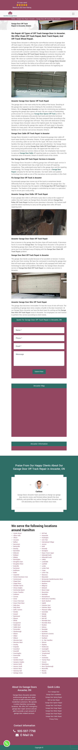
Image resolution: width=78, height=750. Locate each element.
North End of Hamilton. (49, 599)
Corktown (16, 594)
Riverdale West (46, 623)
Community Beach (19, 590)
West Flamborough (47, 666)
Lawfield (44, 564)
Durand (15, 614)
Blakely (15, 557)
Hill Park (44, 533)
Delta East (16, 605)
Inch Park (45, 540)
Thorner (44, 656)
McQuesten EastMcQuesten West (52, 579)
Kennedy (44, 549)
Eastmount (16, 616)
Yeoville (44, 673)
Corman (15, 597)
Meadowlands (46, 581)
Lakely (44, 560)
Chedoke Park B (18, 586)
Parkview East (46, 605)
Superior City (46, 651)
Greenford (16, 649)
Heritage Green (18, 673)
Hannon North (17, 664)
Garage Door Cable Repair (54, 716)
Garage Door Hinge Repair (54, 708)
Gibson (15, 634)
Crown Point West (18, 603)
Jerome (44, 544)
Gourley (15, 645)
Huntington (45, 538)
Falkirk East (16, 625)
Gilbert (15, 636)
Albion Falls (16, 536)
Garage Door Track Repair (54, 705)
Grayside (16, 647)
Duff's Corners (17, 610)
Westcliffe (45, 669)
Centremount (17, 579)
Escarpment (17, 623)
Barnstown (16, 544)
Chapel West (17, 584)
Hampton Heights (18, 662)
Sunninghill (45, 649)
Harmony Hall (17, 671)
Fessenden (16, 629)
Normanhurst (46, 597)
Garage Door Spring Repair (54, 697)
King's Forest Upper (48, 553)
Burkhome (16, 570)
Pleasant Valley (46, 610)
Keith (43, 546)
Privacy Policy (53, 719)
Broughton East (18, 562)
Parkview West (46, 608)
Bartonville (16, 546)
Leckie (44, 566)
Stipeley (44, 645)
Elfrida (15, 621)
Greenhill (16, 651)
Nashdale (45, 594)
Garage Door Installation (53, 695)
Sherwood (45, 636)
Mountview (45, 592)
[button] (32, 484)
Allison (15, 538)
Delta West (16, 608)
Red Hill (44, 618)
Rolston (44, 627)
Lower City (45, 573)
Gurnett (15, 658)
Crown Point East (18, 601)
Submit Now (39, 371)
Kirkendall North (46, 555)
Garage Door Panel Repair (54, 714)
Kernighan (45, 551)
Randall (44, 616)
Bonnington (16, 560)
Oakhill (44, 603)
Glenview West (18, 642)
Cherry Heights (17, 588)
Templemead (46, 653)
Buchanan (16, 568)
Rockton (44, 625)
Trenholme (45, 658)
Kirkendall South (47, 557)
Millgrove (44, 586)
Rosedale (44, 629)
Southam (44, 638)
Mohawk (44, 588)
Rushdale (44, 632)
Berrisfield (16, 551)
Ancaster (16, 540)
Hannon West (17, 669)
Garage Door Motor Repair (54, 711)
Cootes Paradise (18, 592)
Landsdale (45, 562)
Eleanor (15, 618)
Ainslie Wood (17, 533)
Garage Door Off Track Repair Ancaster (48, 19)
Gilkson (15, 638)
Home (13, 19)
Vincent (44, 662)
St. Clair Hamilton (47, 640)
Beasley (15, 549)
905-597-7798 (26, 731)
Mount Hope (45, 590)
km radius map (39, 412)
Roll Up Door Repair (54, 700)
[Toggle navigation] (73, 14)
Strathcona (45, 647)
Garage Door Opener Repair (53, 703)
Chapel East (17, 581)
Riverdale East (46, 621)
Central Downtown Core (20, 577)
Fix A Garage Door (53, 692)
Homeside (45, 536)
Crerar (15, 599)
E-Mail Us (26, 735)
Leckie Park (45, 568)
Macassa (44, 575)
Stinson (44, 642)
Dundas (15, 612)
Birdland (15, 555)
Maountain (45, 577)
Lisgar (44, 570)
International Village (48, 542)
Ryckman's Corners (48, 634)
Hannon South (17, 666)
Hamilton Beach (18, 660)
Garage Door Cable (26, 153)
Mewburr (44, 584)
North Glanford (46, 601)
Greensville (16, 656)
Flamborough (17, 632)
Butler (15, 573)
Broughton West (18, 564)
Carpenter (16, 575)
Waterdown (45, 664)
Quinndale (45, 612)
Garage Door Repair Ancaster (26, 19)
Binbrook (16, 553)
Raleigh (44, 614)
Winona (44, 671)
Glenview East (17, 640)
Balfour (15, 542)
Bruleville (16, 566)
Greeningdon (17, 653)
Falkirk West (17, 627)
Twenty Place (46, 660)
